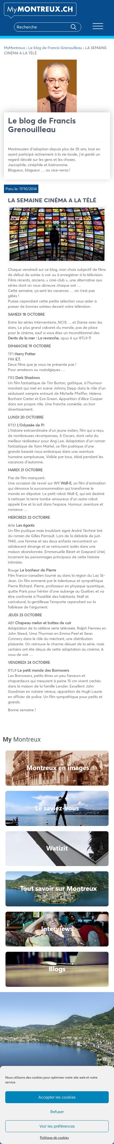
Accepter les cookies (57, 1097)
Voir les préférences (57, 1126)
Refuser (57, 1111)
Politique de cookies (54, 1138)
